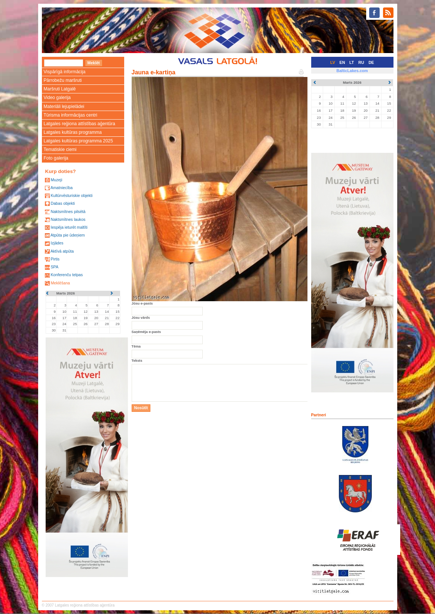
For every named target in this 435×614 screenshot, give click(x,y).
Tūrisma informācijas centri (70, 115)
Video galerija (57, 97)
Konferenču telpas (66, 274)
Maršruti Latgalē (60, 89)
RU (361, 62)
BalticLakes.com (352, 70)
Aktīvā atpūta (62, 251)
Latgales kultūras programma (73, 132)
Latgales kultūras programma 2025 (78, 141)
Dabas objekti (62, 203)
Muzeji (56, 180)
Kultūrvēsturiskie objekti (71, 195)
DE (371, 62)
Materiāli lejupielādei (64, 106)
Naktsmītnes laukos (67, 219)
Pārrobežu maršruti (63, 80)
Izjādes (56, 243)
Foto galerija (56, 158)
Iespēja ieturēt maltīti (68, 227)
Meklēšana (60, 283)
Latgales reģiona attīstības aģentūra (79, 123)
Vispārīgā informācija (65, 71)
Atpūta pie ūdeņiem (67, 235)
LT (351, 62)
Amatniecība (61, 187)
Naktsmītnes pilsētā (67, 211)
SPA (54, 267)
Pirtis (54, 259)
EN (342, 62)
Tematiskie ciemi (60, 149)
